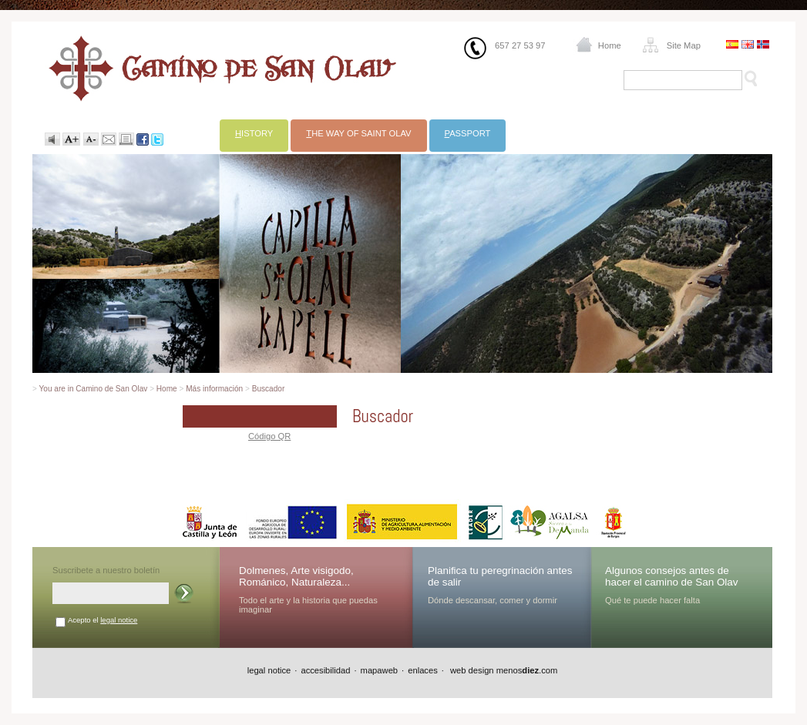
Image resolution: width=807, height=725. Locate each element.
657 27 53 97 (520, 45)
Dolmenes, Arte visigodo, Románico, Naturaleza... (296, 576)
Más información (214, 388)
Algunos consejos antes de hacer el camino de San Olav (671, 576)
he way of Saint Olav (358, 133)
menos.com (527, 670)
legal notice (118, 620)
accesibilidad (325, 670)
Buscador (268, 388)
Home (609, 45)
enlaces (423, 670)
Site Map (684, 45)
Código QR (269, 436)
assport (468, 133)
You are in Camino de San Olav (93, 388)
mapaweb (379, 670)
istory (254, 133)
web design (471, 670)
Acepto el (102, 620)
